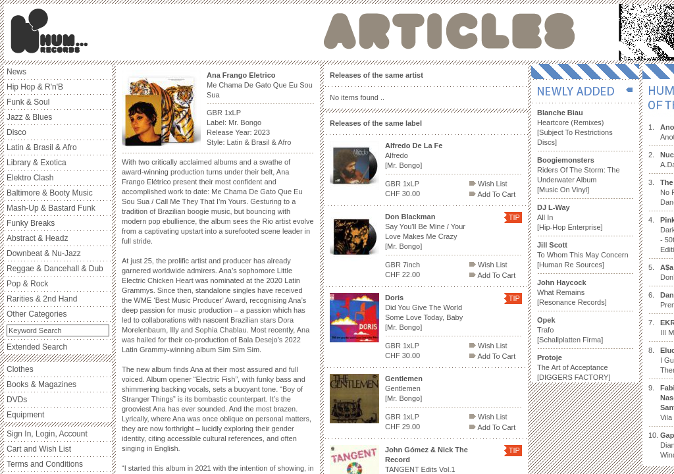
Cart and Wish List (39, 449)
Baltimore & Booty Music (50, 193)
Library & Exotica (36, 162)
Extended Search (37, 347)
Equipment (25, 414)
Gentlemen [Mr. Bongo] (404, 388)
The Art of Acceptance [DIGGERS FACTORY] (573, 367)
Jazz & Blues (29, 117)
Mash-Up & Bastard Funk (51, 208)
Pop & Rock (27, 283)
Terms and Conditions (45, 464)
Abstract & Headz (37, 238)
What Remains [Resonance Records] (572, 292)
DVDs (17, 399)
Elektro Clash (30, 177)
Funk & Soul (28, 102)
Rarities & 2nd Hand (42, 298)
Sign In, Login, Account (47, 433)
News (16, 71)
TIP (514, 217)
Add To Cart (492, 194)
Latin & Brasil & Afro (42, 147)
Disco (16, 132)
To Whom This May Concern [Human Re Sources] (583, 255)
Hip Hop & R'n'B (35, 87)
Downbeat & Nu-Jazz (44, 253)
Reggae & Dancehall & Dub (55, 268)
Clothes (20, 369)
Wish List (488, 184)
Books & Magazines (41, 384)
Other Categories (36, 314)
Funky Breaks (31, 223)
